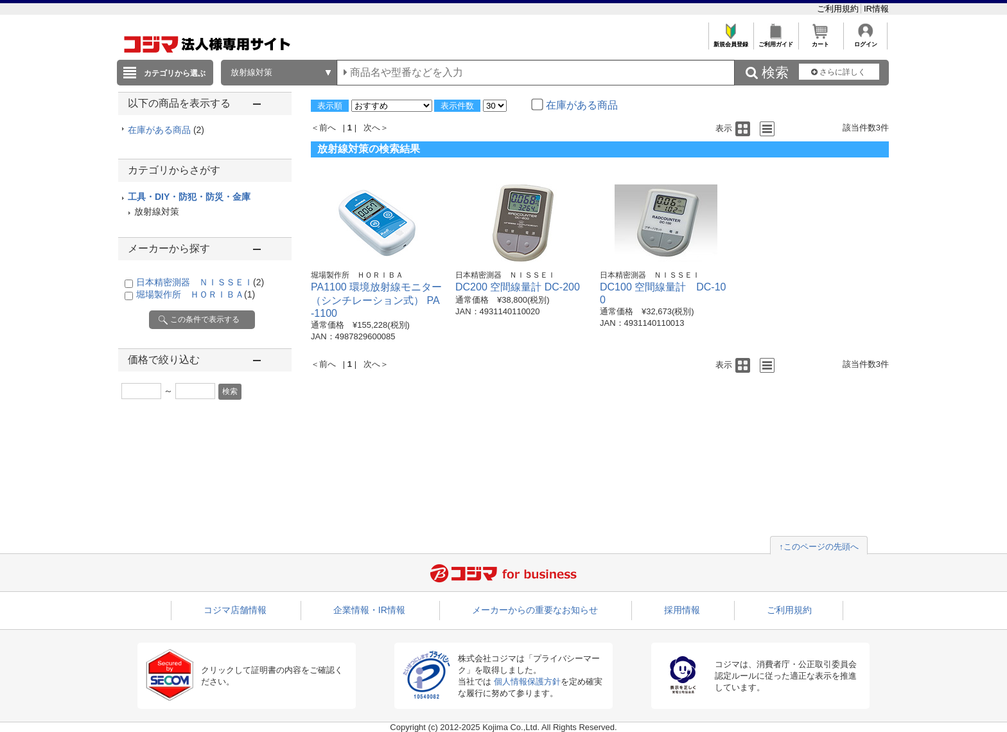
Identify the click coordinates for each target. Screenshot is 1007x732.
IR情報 (876, 8)
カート (820, 41)
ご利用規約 (839, 8)
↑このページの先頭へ (819, 546)
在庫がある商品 (166, 130)
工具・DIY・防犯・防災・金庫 (189, 197)
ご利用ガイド (775, 41)
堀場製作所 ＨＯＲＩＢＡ (195, 294)
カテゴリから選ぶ (175, 73)
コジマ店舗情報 (235, 610)
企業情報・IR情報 (369, 610)
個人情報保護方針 (527, 681)
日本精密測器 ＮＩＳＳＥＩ (200, 282)
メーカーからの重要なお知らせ (535, 610)
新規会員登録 (730, 41)
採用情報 (682, 610)
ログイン (865, 41)
